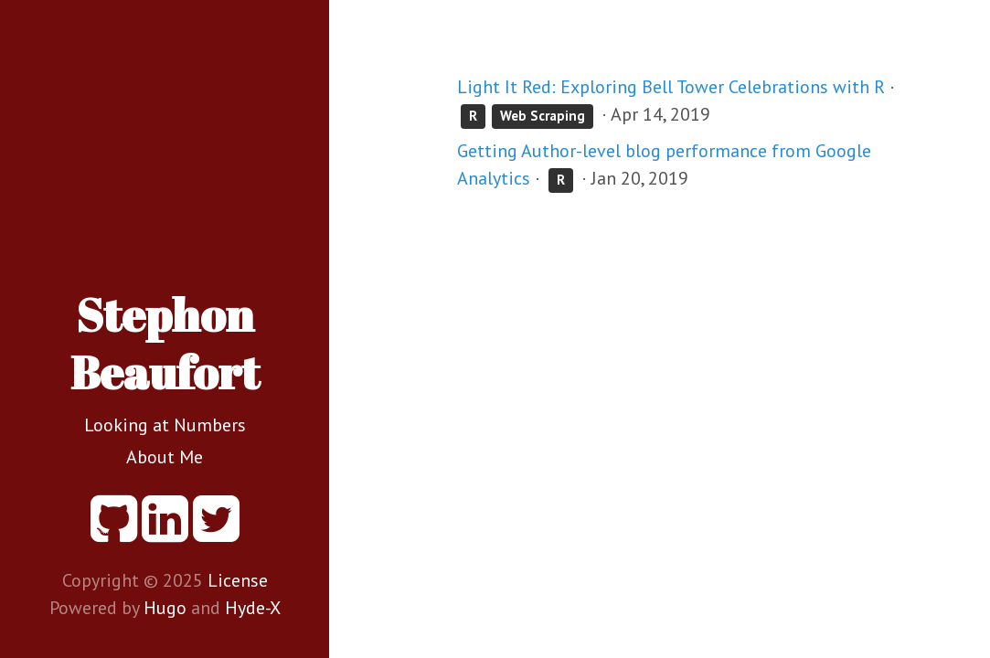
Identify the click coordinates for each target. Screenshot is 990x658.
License (238, 580)
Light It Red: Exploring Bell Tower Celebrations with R (671, 87)
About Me (164, 457)
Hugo (165, 608)
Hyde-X (253, 608)
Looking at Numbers (165, 425)
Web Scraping (542, 115)
